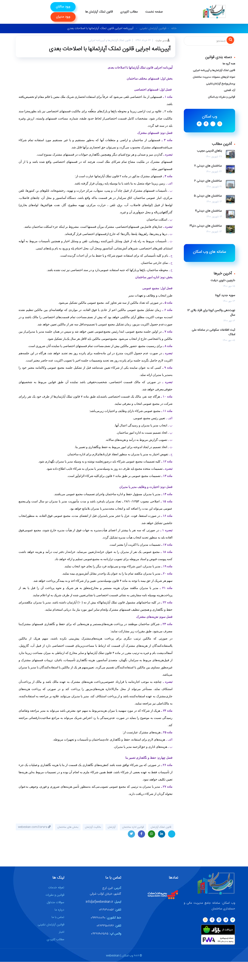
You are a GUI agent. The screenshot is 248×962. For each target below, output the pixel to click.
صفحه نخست (154, 11)
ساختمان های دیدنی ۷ (208, 166)
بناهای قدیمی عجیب (209, 151)
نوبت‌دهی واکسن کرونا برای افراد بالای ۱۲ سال (211, 312)
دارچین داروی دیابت (223, 280)
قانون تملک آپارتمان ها (99, 11)
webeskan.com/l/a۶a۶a (34, 827)
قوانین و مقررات (55, 895)
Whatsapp (151, 835)
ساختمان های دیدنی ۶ (208, 181)
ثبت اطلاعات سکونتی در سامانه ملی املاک (213, 332)
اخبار (61, 932)
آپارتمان (111, 827)
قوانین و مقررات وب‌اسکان (221, 97)
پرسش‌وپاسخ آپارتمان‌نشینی (220, 83)
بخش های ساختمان (67, 827)
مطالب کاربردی (129, 11)
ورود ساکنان (63, 6)
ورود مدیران (63, 16)
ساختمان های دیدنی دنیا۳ (206, 226)
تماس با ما (58, 917)
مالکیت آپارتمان (93, 827)
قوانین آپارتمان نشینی (153, 28)
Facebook (141, 835)
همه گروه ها (229, 64)
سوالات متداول (55, 902)
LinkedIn (162, 835)
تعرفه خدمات (56, 887)
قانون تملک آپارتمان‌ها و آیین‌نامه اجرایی (214, 70)
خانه (174, 28)
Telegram (171, 834)
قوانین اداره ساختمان (133, 827)
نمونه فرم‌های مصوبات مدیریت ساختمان (214, 77)
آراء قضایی (229, 90)
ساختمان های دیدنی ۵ (208, 196)
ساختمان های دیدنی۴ (208, 211)
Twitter (131, 835)
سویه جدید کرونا (225, 295)
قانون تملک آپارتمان (161, 827)
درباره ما (59, 910)
